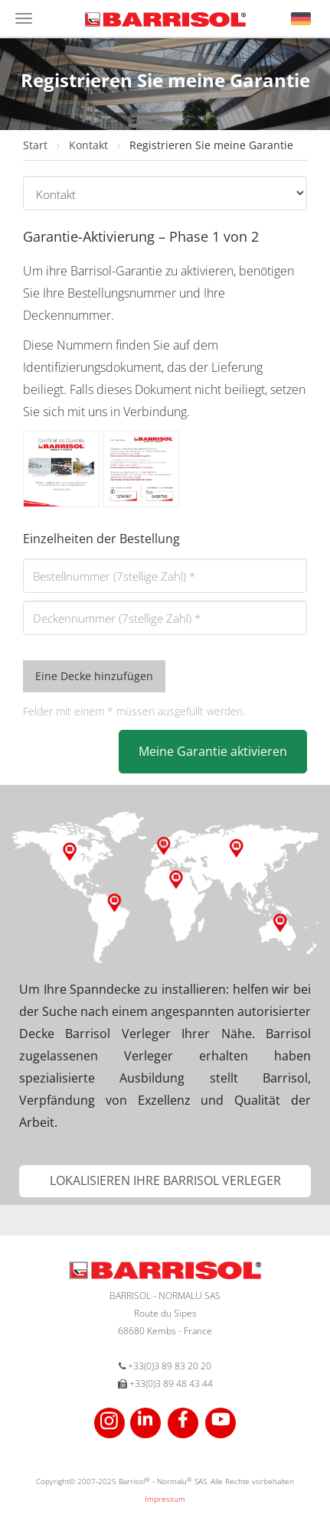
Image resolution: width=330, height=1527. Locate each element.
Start (37, 145)
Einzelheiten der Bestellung (101, 538)
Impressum (165, 1498)
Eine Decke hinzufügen (94, 676)
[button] (301, 18)
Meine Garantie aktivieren (213, 751)
